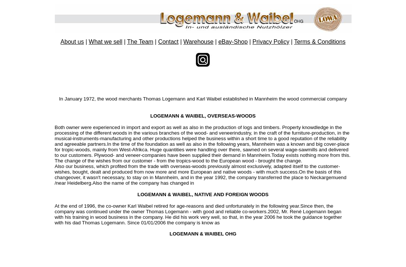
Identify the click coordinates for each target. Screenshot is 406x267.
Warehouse (198, 42)
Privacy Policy (271, 42)
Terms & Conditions (320, 42)
